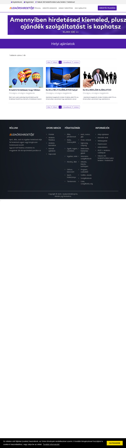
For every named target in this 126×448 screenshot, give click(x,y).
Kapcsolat (52, 154)
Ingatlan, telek (72, 156)
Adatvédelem (102, 147)
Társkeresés (71, 181)
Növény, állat (72, 162)
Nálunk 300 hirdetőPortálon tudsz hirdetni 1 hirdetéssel (55, 2)
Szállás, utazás (86, 175)
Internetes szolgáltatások (86, 157)
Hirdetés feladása (107, 8)
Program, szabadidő (84, 170)
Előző (55, 62)
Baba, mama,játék (71, 141)
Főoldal (37, 8)
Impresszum (102, 144)
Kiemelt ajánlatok (52, 149)
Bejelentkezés (16, 2)
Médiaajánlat (102, 141)
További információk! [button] (51, 444)
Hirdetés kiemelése (50, 8)
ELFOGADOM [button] (114, 443)
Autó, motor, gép (85, 135)
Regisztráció (29, 2)
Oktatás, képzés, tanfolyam (84, 164)
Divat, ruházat (86, 140)
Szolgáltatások (86, 178)
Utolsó (76, 62)
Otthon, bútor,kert (70, 170)
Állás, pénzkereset (71, 135)
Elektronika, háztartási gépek (85, 150)
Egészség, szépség (84, 144)
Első (48, 62)
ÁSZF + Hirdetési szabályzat (104, 151)
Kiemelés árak (103, 137)
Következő (67, 62)
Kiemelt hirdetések (66, 8)
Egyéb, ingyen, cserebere (72, 149)
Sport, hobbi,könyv (71, 176)
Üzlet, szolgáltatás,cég (86, 182)
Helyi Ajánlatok (80, 8)
